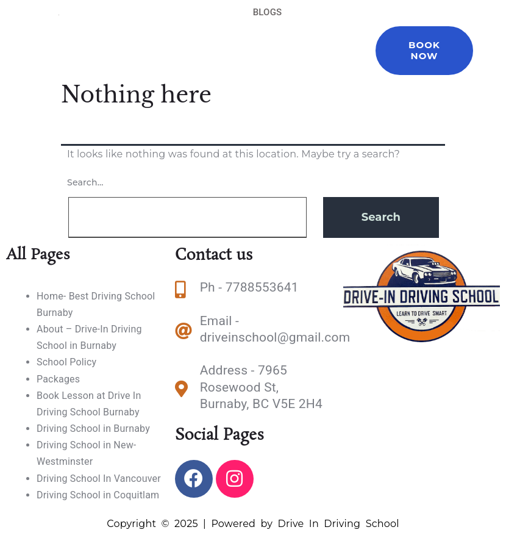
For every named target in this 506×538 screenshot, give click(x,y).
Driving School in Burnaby (93, 428)
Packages (58, 379)
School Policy (66, 362)
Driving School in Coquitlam (98, 495)
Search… (85, 182)
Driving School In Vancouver (99, 478)
